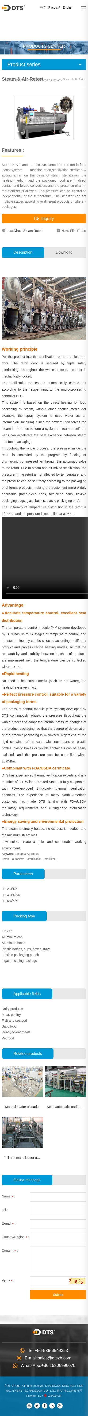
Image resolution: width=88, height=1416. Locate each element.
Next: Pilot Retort (71, 231)
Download (64, 252)
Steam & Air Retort (27, 853)
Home (18, 80)
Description (23, 252)
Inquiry (44, 218)
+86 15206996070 (58, 1365)
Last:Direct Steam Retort (22, 231)
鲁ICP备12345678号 (69, 1390)
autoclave (18, 859)
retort (6, 859)
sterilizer (50, 859)
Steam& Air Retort (49, 80)
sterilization (34, 859)
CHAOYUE (55, 1396)
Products (30, 80)
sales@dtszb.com (54, 1358)
